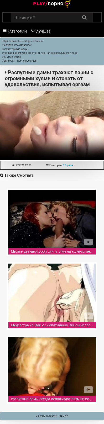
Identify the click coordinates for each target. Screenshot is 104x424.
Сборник (68, 165)
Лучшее (40, 31)
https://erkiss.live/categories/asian (22, 41)
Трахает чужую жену (14, 49)
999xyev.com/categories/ (17, 45)
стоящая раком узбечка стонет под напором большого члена (39, 52)
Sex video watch (11, 56)
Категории (15, 31)
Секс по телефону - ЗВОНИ (52, 415)
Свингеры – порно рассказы (19, 60)
